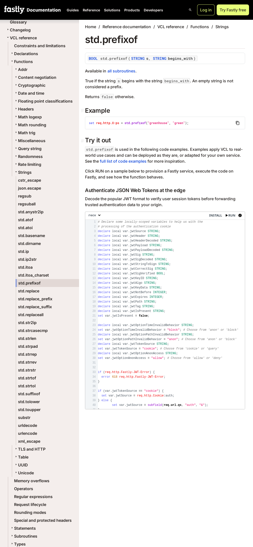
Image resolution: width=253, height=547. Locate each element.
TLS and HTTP (29, 449)
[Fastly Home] (14, 10)
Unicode (24, 472)
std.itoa (25, 267)
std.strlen (27, 338)
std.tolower (29, 401)
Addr (20, 69)
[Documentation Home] (43, 10)
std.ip (23, 251)
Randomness (28, 156)
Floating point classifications (43, 101)
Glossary (18, 22)
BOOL (93, 58)
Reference (91, 10)
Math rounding (30, 124)
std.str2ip (27, 322)
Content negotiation (35, 77)
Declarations (24, 53)
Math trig (24, 132)
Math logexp (28, 116)
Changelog (18, 29)
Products (132, 10)
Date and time (29, 93)
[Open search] (190, 10)
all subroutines (121, 70)
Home (90, 26)
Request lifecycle (30, 504)
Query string (28, 148)
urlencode (27, 433)
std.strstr (27, 370)
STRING (138, 58)
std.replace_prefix (35, 298)
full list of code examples (123, 161)
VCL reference (21, 37)
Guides (73, 10)
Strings (23, 172)
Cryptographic (29, 85)
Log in (206, 9)
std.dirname (29, 243)
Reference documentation (127, 26)
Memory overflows (31, 480)
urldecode (27, 425)
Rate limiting (27, 164)
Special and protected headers (43, 520)
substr (24, 417)
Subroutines (23, 536)
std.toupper (29, 409)
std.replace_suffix (35, 306)
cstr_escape (29, 180)
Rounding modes (30, 512)
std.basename (31, 235)
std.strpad (28, 346)
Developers (153, 10)
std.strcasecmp (33, 330)
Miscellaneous (29, 140)
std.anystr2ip (30, 211)
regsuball (27, 203)
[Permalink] (83, 141)
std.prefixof (29, 283)
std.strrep (27, 354)
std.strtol (27, 385)
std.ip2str (27, 259)
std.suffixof (29, 393)
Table (21, 457)
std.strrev (27, 362)
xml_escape (29, 441)
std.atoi (25, 227)
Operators (23, 488)
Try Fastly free (233, 9)
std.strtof (27, 377)
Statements (23, 528)
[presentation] (165, 310)
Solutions (112, 10)
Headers (24, 109)
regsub (24, 196)
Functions (21, 61)
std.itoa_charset (33, 275)
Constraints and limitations (39, 45)
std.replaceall (30, 314)
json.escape (29, 188)
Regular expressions (33, 496)
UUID (21, 464)
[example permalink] (83, 111)
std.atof (25, 219)
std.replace (28, 290)
